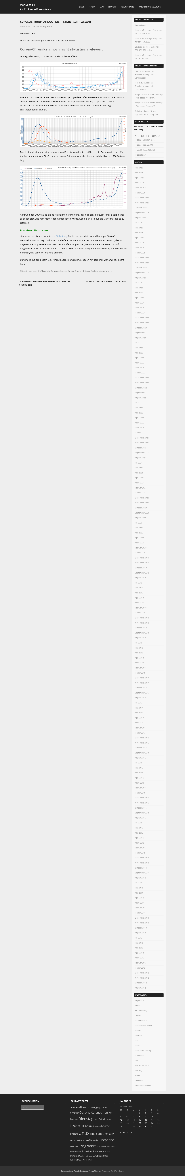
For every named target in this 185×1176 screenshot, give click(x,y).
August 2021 (140, 457)
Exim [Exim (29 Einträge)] (101, 1119)
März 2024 (139, 302)
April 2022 (139, 417)
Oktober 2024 (141, 267)
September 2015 (142, 812)
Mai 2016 (139, 772)
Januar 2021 (140, 492)
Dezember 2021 (142, 437)
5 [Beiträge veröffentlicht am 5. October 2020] (120, 1116)
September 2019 (142, 573)
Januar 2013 (140, 968)
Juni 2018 (139, 648)
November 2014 (142, 862)
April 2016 (139, 777)
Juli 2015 (138, 822)
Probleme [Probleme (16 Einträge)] (74, 1147)
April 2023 (139, 357)
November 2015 (142, 802)
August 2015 (140, 818)
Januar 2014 (140, 912)
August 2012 (140, 988)
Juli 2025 (138, 222)
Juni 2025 (139, 227)
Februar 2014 (141, 907)
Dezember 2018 (142, 617)
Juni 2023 (139, 347)
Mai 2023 (139, 352)
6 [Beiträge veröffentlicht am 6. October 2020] (127, 1116)
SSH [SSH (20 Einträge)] (101, 1151)
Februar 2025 (141, 247)
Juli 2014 (138, 882)
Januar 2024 (140, 312)
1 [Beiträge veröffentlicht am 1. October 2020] (139, 1113)
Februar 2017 (141, 727)
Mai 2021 (139, 472)
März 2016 (139, 783)
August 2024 (140, 277)
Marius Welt (27, 4)
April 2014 (139, 897)
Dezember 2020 (142, 497)
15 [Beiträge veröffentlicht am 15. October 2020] (140, 1120)
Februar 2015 (141, 847)
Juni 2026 (139, 167)
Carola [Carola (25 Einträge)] (104, 1107)
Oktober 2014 (141, 868)
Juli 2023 (138, 342)
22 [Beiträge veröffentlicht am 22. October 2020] (140, 1123)
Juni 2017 (139, 708)
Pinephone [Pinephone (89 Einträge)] (106, 1140)
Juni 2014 (139, 887)
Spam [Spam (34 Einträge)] (96, 1151)
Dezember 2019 (142, 557)
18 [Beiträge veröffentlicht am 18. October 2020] (158, 1120)
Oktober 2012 (141, 982)
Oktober (86, 271)
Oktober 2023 (141, 327)
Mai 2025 (139, 232)
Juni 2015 (139, 827)
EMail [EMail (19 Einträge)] (96, 1119)
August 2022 (140, 397)
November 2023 (142, 322)
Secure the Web (142, 1065)
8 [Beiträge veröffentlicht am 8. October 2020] (139, 1116)
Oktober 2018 (141, 627)
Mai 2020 (139, 532)
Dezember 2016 (142, 737)
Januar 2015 (140, 853)
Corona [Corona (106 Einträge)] (85, 1112)
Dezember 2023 (142, 317)
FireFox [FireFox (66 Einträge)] (87, 1126)
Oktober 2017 (141, 687)
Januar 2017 (140, 733)
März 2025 (139, 242)
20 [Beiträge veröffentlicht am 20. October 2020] (127, 1123)
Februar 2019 (141, 607)
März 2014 (139, 903)
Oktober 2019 (141, 567)
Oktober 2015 (141, 808)
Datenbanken (141, 1020)
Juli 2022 (138, 402)
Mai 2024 (139, 292)
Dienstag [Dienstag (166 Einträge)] (85, 1118)
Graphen (78, 271)
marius (50, 26)
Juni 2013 (139, 943)
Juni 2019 (139, 587)
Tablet (137, 1075)
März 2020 (139, 542)
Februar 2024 (141, 307)
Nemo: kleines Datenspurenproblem (106, 281)
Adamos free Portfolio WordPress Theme (81, 1171)
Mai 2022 (139, 412)
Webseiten (139, 136)
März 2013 (139, 957)
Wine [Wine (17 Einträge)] (80, 1160)
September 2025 (142, 212)
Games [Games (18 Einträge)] (98, 1126)
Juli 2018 (138, 642)
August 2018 (140, 637)
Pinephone (139, 1055)
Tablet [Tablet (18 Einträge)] (81, 1156)
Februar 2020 (141, 547)
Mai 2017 (139, 712)
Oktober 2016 (141, 747)
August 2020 (140, 517)
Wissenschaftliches (143, 1085)
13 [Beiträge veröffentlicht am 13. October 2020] (127, 1120)
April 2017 (139, 717)
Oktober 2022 (141, 387)
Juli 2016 (138, 762)
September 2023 (142, 332)
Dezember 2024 (142, 257)
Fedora (92, 7)
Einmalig (156, 136)
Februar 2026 (141, 187)
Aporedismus (140, 25)
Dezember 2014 (142, 857)
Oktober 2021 (141, 447)
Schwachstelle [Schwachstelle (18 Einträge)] (75, 1151)
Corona (54, 271)
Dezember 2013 (142, 918)
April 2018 (139, 658)
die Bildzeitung (60, 236)
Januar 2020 (140, 552)
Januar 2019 (140, 612)
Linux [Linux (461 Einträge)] (84, 1133)
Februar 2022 (141, 427)
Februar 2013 (141, 963)
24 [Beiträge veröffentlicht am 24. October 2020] (152, 1123)
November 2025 (142, 202)
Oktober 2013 (141, 928)
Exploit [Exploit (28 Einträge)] (107, 1119)
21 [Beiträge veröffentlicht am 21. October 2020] (134, 1123)
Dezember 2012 (142, 972)
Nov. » (129, 1132)
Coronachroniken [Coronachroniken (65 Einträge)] (102, 1112)
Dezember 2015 (142, 797)
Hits (148, 136)
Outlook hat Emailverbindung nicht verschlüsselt (144, 74)
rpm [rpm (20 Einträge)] (112, 1146)
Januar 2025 (140, 252)
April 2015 (139, 837)
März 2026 (139, 182)
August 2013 (140, 932)
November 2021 (142, 442)
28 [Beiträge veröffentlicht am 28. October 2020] (134, 1126)
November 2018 (142, 623)
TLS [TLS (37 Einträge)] (86, 1155)
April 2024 (139, 297)
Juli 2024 (138, 282)
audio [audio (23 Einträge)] (72, 1107)
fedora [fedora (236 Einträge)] (76, 1125)
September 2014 (142, 872)
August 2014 (140, 878)
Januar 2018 (140, 673)
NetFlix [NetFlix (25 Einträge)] (89, 1140)
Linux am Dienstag (143, 1050)
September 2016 (142, 752)
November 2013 (142, 922)
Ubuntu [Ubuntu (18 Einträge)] (92, 1156)
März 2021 (139, 482)
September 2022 (142, 392)
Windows (139, 1080)
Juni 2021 (139, 467)
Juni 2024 (139, 287)
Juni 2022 (139, 407)
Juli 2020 (138, 522)
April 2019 (139, 598)
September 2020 (142, 513)
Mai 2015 (139, 833)
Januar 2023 (140, 372)
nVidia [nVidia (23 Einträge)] (95, 1140)
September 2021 (142, 452)
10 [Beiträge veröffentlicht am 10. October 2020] (152, 1116)
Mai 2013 (139, 947)
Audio (137, 1005)
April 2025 (139, 237)
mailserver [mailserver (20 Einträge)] (80, 1140)
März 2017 (139, 722)
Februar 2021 (141, 488)
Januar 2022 (140, 432)
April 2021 (139, 477)
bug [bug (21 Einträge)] (99, 1107)
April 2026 (139, 177)
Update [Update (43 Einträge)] (99, 1155)
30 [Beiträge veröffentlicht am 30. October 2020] (146, 1126)
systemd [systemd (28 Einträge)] (74, 1156)
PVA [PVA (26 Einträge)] (109, 1146)
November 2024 (142, 262)
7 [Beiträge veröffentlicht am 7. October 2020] (133, 1116)
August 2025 (140, 217)
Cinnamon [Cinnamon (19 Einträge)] (74, 1113)
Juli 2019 (138, 582)
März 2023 (139, 362)
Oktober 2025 (141, 207)
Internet (138, 1035)
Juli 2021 (138, 463)
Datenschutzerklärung (150, 7)
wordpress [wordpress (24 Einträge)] (87, 1160)
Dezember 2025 (142, 197)
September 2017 (142, 692)
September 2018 (142, 632)
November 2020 (142, 502)
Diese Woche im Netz (144, 1025)
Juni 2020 (139, 527)
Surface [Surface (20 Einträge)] (106, 1151)
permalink (107, 271)
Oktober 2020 (141, 507)
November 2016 (142, 743)
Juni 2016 (139, 768)
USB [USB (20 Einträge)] (106, 1156)
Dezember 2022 (142, 377)
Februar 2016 (141, 787)
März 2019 (139, 602)
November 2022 (142, 382)
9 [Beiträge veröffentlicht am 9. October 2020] (145, 1116)
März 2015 (139, 843)
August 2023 (140, 337)
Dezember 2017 (142, 677)
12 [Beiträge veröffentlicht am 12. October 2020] (121, 1120)
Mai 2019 (139, 592)
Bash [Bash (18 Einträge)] (78, 1107)
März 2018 (139, 662)
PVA (136, 1060)
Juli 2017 (138, 702)
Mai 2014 (139, 893)
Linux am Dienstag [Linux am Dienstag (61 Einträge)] (102, 1133)
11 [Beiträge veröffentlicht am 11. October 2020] (158, 1116)
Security (112, 7)
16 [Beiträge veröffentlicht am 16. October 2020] (146, 1120)
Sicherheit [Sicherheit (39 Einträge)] (87, 1151)
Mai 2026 (139, 172)
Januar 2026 (140, 192)
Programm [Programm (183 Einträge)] (87, 1145)
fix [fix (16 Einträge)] (94, 1126)
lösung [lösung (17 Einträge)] (73, 1140)
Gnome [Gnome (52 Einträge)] (105, 1126)
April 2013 (139, 953)
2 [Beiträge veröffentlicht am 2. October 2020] (145, 1113)
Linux (81, 7)
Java (102, 7)
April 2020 (139, 537)
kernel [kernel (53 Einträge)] (74, 1133)
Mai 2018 (139, 652)
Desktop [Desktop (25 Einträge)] (74, 1119)
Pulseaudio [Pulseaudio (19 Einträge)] (101, 1146)
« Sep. (122, 1132)
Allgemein (45, 271)
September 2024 (142, 272)
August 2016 (140, 758)
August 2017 (140, 697)
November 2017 (142, 683)
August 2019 (140, 577)
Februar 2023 (141, 367)
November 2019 (142, 562)
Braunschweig (127, 7)
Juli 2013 (138, 938)
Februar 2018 (141, 667)
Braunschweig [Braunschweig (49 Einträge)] (88, 1107)
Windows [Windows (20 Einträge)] (74, 1160)
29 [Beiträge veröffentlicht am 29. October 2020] (140, 1126)
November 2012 (142, 978)
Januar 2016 (140, 793)
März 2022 (139, 422)
